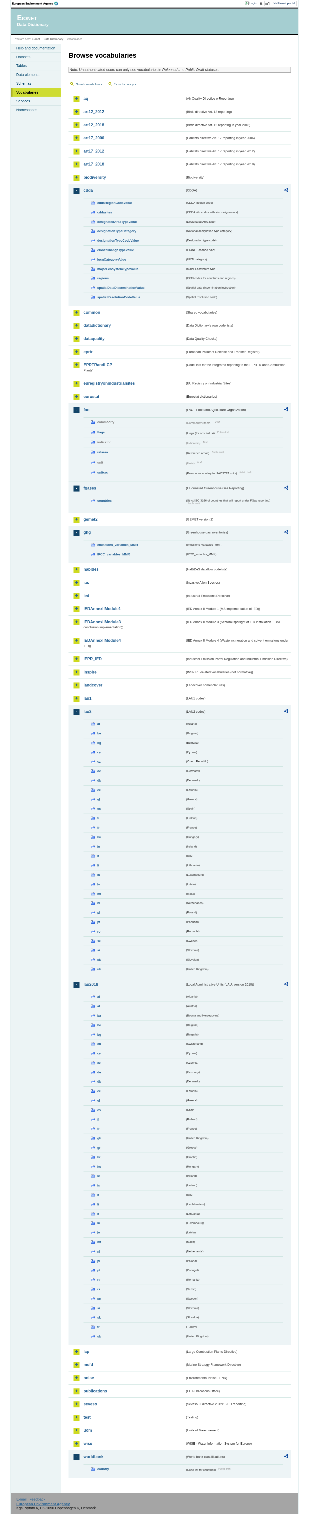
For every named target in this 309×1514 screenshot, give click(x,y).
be (99, 733)
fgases (90, 488)
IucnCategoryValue (111, 259)
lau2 (88, 711)
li (98, 1204)
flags (101, 432)
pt (98, 922)
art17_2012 (94, 151)
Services (23, 101)
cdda (88, 190)
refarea (102, 452)
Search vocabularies (89, 84)
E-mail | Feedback (30, 1499)
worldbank (94, 1457)
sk (99, 960)
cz (99, 761)
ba (99, 1015)
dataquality (94, 338)
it (98, 856)
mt (99, 894)
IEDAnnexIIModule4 (102, 640)
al (98, 997)
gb (99, 1138)
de (99, 771)
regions (103, 278)
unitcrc (102, 472)
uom (88, 1430)
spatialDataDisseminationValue (120, 288)
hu (99, 837)
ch (99, 1044)
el (98, 799)
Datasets (23, 57)
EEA (36, 3)
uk (99, 969)
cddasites (104, 212)
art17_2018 (94, 164)
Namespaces (26, 110)
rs (98, 1289)
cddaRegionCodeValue (114, 203)
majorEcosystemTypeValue (117, 269)
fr (98, 828)
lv (98, 884)
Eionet (36, 38)
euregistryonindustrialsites (109, 383)
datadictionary (97, 325)
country (103, 1469)
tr (98, 1327)
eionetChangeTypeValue (115, 250)
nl (98, 903)
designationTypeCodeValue (118, 240)
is (98, 1185)
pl (98, 912)
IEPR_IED (93, 659)
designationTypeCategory (116, 231)
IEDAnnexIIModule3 (102, 622)
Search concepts (125, 84)
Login (253, 3)
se (99, 941)
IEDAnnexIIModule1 (102, 609)
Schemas (23, 83)
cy (99, 752)
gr (98, 1148)
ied (86, 596)
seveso (90, 1404)
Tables (21, 66)
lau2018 (91, 984)
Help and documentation (35, 48)
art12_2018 (94, 125)
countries (104, 501)
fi (98, 818)
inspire (90, 672)
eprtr (88, 352)
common (92, 312)
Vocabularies (27, 92)
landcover (93, 685)
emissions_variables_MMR (117, 545)
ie (98, 846)
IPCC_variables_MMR (113, 554)
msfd (88, 1364)
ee (99, 790)
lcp (86, 1351)
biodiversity (95, 177)
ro (98, 931)
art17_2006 (94, 138)
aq (86, 98)
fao (87, 410)
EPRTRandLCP (98, 365)
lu (98, 875)
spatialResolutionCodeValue (118, 297)
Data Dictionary (53, 38)
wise (88, 1443)
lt (98, 865)
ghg (87, 532)
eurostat (91, 396)
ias (86, 582)
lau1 (88, 698)
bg (99, 743)
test (87, 1417)
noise (89, 1378)
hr (98, 1157)
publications (95, 1391)
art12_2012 (94, 112)
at (98, 724)
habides (91, 569)
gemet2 (91, 519)
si (98, 950)
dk (99, 780)
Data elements (28, 75)
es (99, 809)
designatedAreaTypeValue (117, 222)
